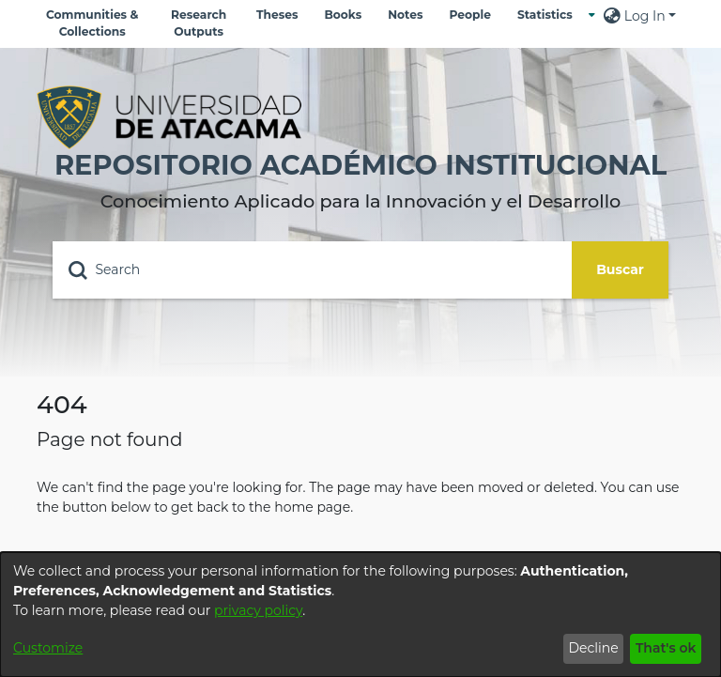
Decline (593, 647)
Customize (48, 647)
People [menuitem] (469, 15)
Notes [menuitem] (405, 15)
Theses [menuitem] (277, 15)
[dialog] (360, 614)
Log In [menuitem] (645, 16)
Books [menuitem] (342, 15)
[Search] (312, 270)
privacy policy (258, 610)
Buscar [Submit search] (620, 269)
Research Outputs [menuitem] (198, 23)
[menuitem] (549, 15)
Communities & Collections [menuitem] (92, 23)
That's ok (666, 647)
